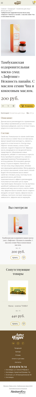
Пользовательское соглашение (18, 388)
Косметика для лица (23, 9)
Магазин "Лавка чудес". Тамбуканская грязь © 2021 (18, 386)
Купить (15, 258)
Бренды (18, 352)
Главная (3, 9)
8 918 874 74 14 (18, 366)
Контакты (18, 362)
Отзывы (18, 355)
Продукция (11, 9)
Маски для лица (6, 10)
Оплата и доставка (18, 359)
